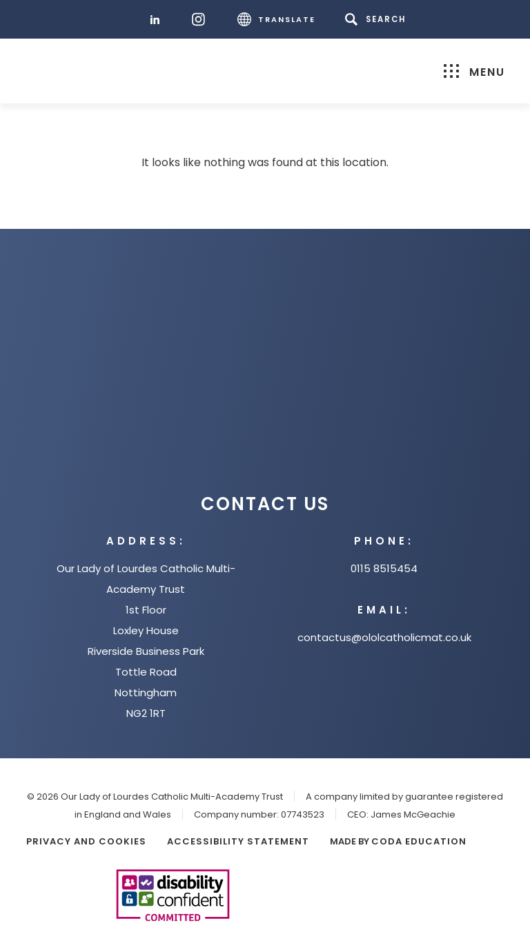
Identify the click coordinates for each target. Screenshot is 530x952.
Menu (474, 72)
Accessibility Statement (238, 841)
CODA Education (419, 841)
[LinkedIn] (158, 19)
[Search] (378, 19)
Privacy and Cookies (86, 841)
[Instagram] (202, 19)
